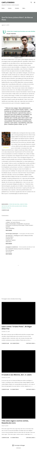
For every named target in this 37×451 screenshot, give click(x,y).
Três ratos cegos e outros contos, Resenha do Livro (15, 422)
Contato (17, 8)
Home (3, 8)
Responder (9, 230)
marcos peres (23, 204)
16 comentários (14, 389)
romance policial (6, 208)
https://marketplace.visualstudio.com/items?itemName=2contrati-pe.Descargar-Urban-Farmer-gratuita (19, 225)
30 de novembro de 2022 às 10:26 (27, 247)
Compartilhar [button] (5, 210)
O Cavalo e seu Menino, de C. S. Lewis (17, 375)
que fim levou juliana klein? (14, 206)
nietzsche (4, 206)
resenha (25, 206)
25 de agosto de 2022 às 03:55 (26, 233)
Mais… (24, 8)
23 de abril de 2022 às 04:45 (18, 220)
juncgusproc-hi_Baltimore (12, 247)
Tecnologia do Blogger (18, 445)
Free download (26, 248)
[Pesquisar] (31, 2)
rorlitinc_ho (8, 220)
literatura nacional (14, 204)
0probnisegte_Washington (12, 233)
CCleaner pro (9, 238)
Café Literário (8, 2)
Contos (9, 8)
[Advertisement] (18, 198)
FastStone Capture (11, 240)
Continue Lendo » (30, 343)
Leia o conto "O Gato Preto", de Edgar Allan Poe (17, 327)
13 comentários (14, 437)
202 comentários (14, 343)
